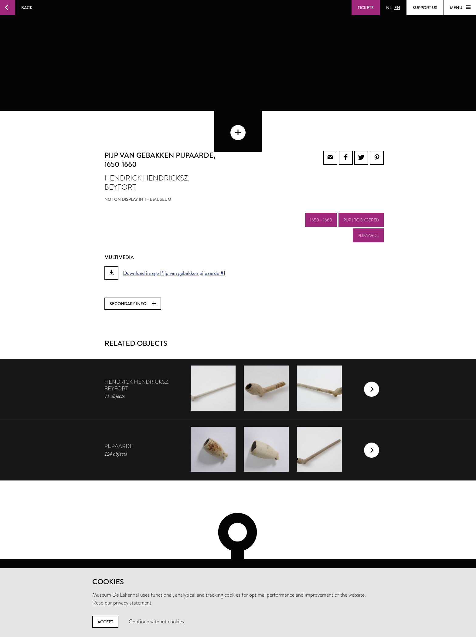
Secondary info (133, 279)
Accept (105, 622)
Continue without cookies (156, 621)
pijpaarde (368, 210)
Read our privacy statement (121, 603)
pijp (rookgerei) (361, 195)
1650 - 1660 (321, 195)
